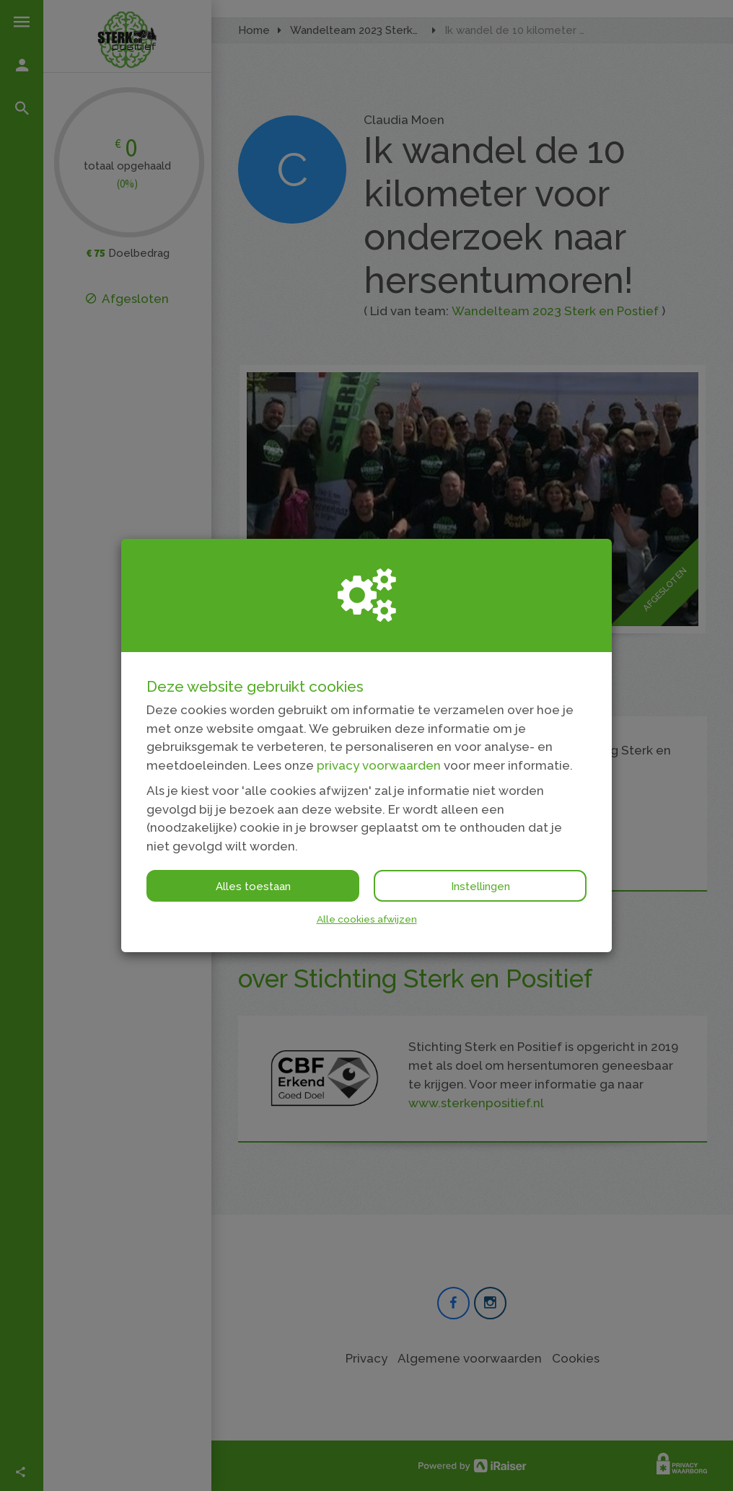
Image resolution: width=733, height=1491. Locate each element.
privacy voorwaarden (379, 765)
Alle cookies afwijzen (367, 919)
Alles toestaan (253, 886)
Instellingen (480, 886)
